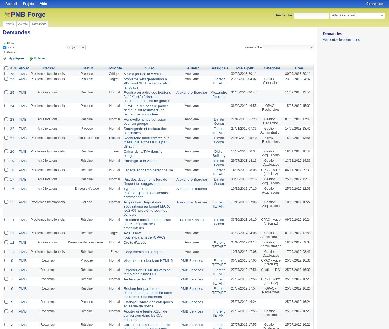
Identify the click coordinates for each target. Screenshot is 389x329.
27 (12, 78)
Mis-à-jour (243, 68)
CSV (303, 318)
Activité (23, 23)
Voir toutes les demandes (341, 40)
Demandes (39, 23)
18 (12, 156)
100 (127, 310)
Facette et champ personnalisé (144, 156)
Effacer (33, 58)
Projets (9, 23)
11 (12, 221)
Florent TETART (218, 80)
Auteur (193, 68)
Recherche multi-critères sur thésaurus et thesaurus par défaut (146, 131)
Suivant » (71, 310)
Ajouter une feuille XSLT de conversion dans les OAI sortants (146, 279)
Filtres (10, 43)
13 (12, 204)
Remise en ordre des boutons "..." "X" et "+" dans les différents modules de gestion (146, 91)
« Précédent (14, 310)
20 (12, 138)
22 (12, 121)
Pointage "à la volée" (137, 147)
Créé (299, 68)
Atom (293, 318)
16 (12, 173)
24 (12, 99)
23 (12, 112)
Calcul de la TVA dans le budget (145, 138)
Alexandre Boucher (192, 87)
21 (12, 130)
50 (122, 310)
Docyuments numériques (140, 221)
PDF (311, 318)
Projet (23, 68)
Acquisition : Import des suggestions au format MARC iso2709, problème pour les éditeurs (148, 186)
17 (12, 165)
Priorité (114, 68)
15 (12, 182)
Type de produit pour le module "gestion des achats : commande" (146, 175)
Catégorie (271, 68)
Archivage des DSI (135, 247)
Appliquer (14, 58)
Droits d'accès (132, 212)
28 (12, 73)
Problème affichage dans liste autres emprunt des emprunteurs (146, 197)
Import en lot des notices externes (147, 295)
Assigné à (219, 68)
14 (12, 195)
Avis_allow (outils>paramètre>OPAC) (141, 205)
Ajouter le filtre (254, 47)
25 (12, 87)
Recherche (284, 15)
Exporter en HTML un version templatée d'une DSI (143, 241)
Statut (10, 47)
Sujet (150, 68)
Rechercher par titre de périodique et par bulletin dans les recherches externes (147, 260)
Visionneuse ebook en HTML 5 (144, 230)
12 (12, 212)
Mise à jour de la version (140, 73)
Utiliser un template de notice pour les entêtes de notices (147, 288)
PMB (22, 73)
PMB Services (192, 230)
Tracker (48, 68)
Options (11, 51)
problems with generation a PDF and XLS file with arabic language (146, 80)
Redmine (181, 326)
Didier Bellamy (218, 140)
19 (12, 147)
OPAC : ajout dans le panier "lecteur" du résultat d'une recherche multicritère (148, 103)
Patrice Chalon (192, 195)
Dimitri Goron (218, 114)
